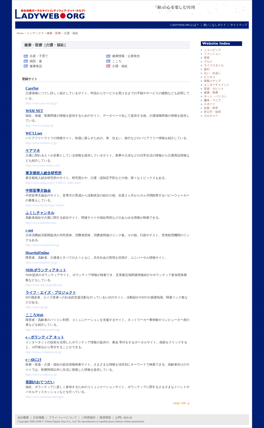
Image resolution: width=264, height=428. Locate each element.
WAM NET (34, 111)
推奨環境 (105, 417)
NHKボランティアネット (46, 270)
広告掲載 (38, 417)
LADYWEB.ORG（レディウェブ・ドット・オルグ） (50, 11)
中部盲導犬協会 (38, 191)
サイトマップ (238, 24)
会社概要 (23, 417)
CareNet (32, 88)
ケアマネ (33, 151)
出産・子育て (39, 56)
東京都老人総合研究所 (44, 173)
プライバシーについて (63, 417)
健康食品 (36, 66)
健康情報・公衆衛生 (126, 56)
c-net (29, 230)
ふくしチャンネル (40, 213)
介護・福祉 (120, 66)
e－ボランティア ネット (45, 337)
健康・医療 (54, 33)
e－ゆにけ (34, 360)
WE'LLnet (34, 133)
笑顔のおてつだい (40, 382)
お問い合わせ (123, 417)
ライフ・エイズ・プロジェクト (51, 293)
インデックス (35, 33)
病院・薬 (36, 61)
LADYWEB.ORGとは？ (184, 24)
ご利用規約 (88, 417)
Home (20, 33)
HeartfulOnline (37, 253)
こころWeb (34, 315)
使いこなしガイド (214, 24)
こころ (116, 61)
